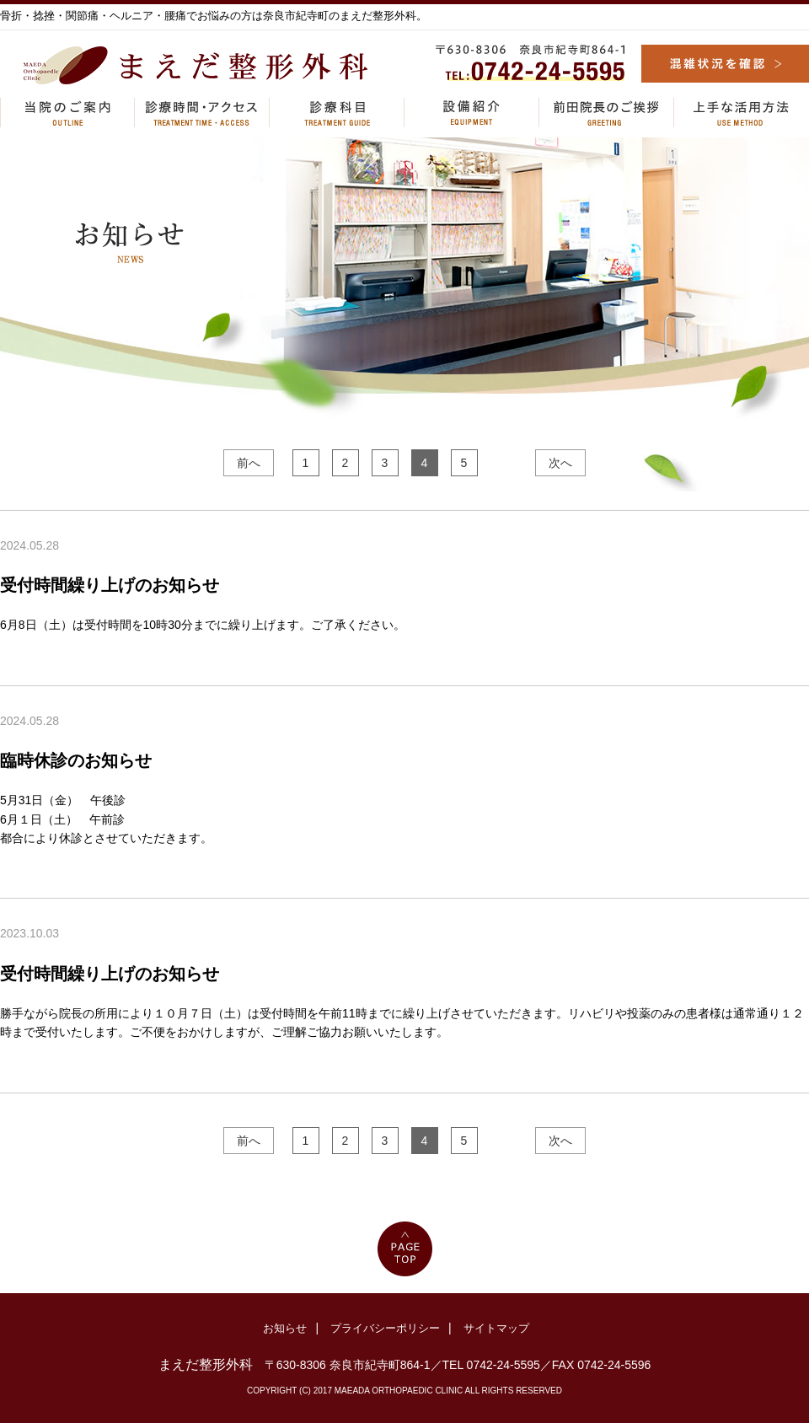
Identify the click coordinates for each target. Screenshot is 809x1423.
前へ (248, 463)
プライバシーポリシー (385, 1328)
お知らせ (285, 1328)
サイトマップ (496, 1328)
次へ (560, 463)
